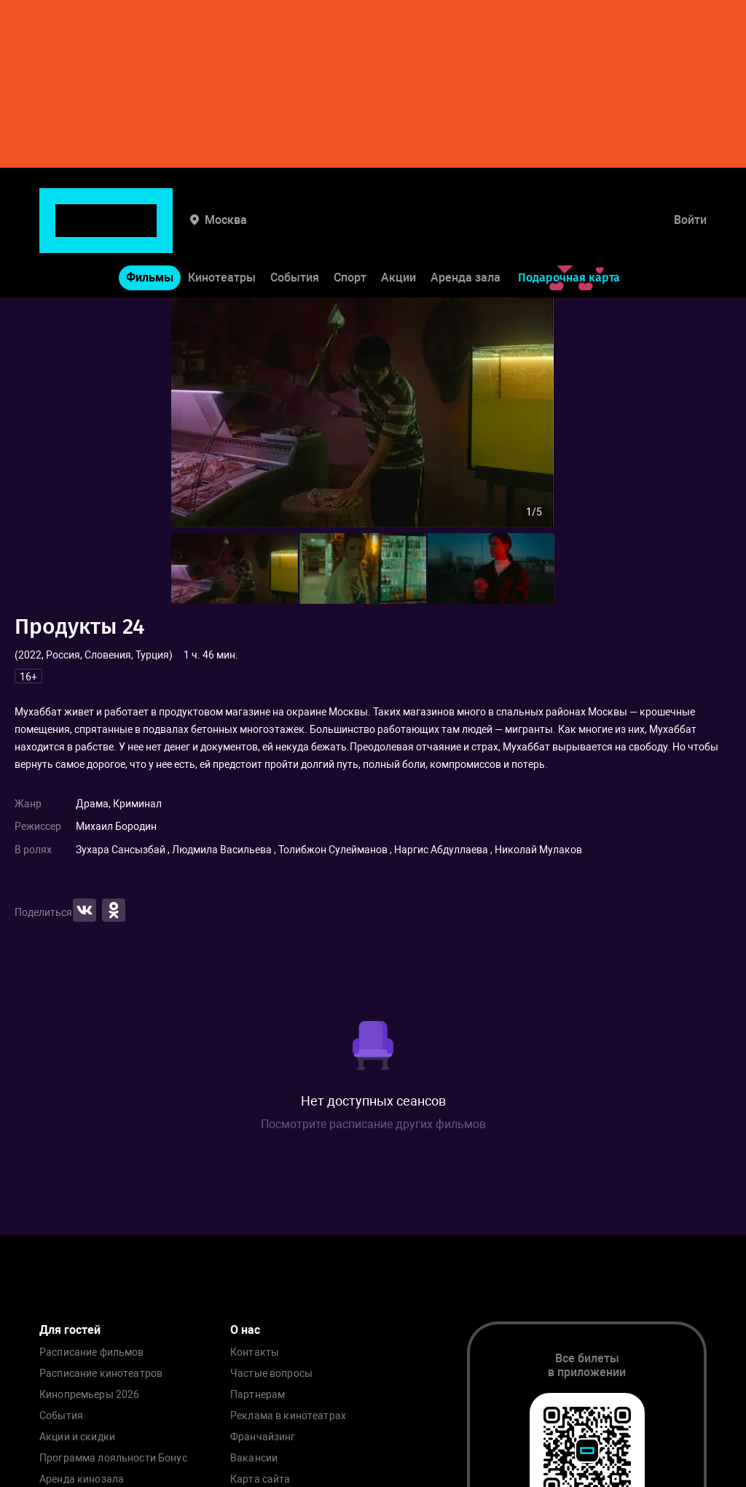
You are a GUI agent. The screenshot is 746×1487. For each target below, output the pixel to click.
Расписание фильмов (91, 1352)
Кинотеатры (222, 232)
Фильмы (149, 232)
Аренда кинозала (81, 1479)
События (294, 232)
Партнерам (257, 1394)
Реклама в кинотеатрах (288, 1415)
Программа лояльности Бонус (113, 1458)
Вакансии (254, 1458)
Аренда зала (465, 232)
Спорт (350, 232)
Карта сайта (260, 1479)
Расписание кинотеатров (100, 1373)
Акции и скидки (77, 1437)
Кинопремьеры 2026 (89, 1394)
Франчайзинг (263, 1437)
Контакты (254, 1352)
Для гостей (70, 1330)
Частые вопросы (271, 1373)
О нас (245, 1330)
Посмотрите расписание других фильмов (373, 1124)
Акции (398, 232)
